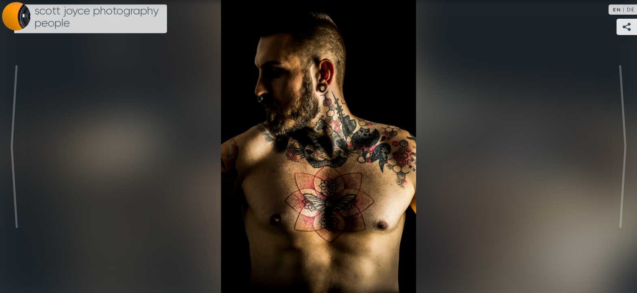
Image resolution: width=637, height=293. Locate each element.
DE (631, 9)
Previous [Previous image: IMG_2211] (14, 146)
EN (617, 9)
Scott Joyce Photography (97, 17)
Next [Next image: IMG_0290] (623, 146)
